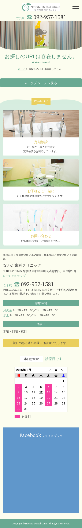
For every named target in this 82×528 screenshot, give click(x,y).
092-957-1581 (49, 17)
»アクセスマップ (14, 276)
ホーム (22, 69)
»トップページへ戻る (41, 83)
